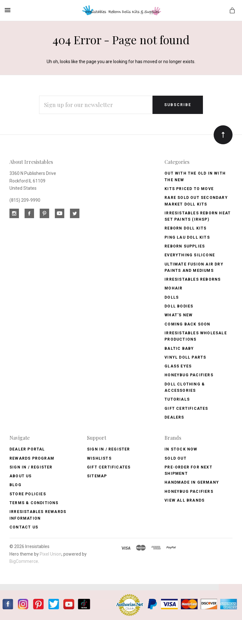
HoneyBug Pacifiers (188, 491)
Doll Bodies (178, 306)
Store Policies (27, 494)
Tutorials (177, 399)
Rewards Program (31, 458)
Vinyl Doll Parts (185, 357)
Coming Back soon (187, 324)
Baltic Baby (179, 348)
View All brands (184, 500)
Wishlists (99, 458)
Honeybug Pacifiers (188, 375)
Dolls (171, 297)
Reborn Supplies (184, 246)
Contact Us (23, 527)
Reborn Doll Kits (185, 228)
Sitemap (97, 476)
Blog (15, 485)
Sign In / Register (31, 467)
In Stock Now (180, 449)
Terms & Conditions (34, 503)
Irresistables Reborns (192, 279)
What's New (178, 315)
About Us (20, 476)
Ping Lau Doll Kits (187, 237)
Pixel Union (50, 554)
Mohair (173, 288)
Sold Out (175, 458)
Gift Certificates (186, 408)
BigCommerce (23, 561)
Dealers (174, 417)
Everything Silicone (189, 255)
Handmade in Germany (191, 482)
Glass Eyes (178, 366)
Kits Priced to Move (189, 189)
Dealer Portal (27, 449)
